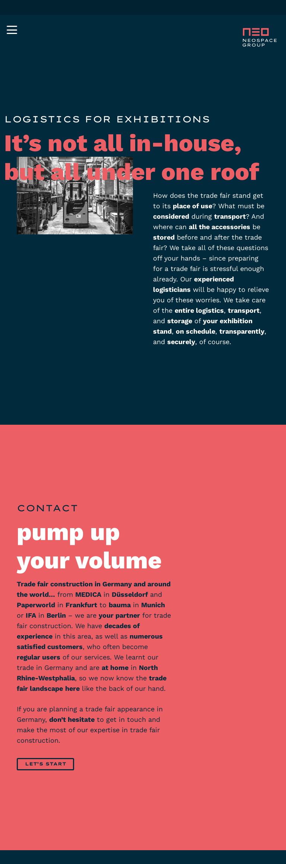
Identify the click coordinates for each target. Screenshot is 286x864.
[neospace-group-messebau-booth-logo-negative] (258, 37)
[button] (12, 30)
